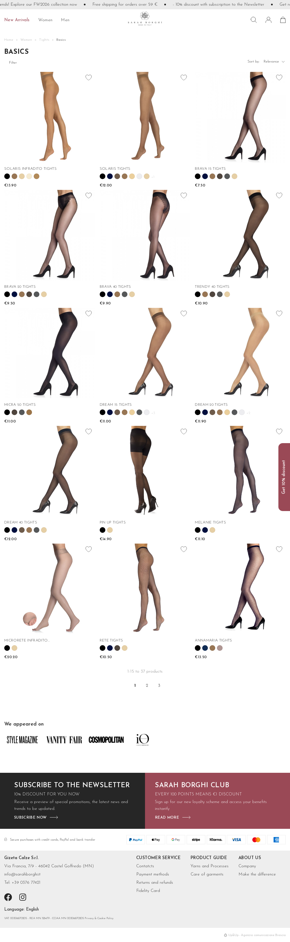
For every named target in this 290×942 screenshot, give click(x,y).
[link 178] (198, 530)
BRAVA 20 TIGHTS (20, 287)
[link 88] (220, 176)
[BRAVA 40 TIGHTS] (145, 235)
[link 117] (198, 294)
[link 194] (110, 648)
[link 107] (102, 294)
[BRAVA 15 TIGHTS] (240, 117)
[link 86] (205, 176)
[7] (32, 910)
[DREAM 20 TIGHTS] (240, 353)
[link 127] (7, 412)
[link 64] (14, 176)
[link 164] (36, 530)
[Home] (8, 40)
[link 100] (36, 294)
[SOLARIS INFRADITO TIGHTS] (49, 117)
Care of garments (207, 874)
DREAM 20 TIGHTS (211, 405)
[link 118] (205, 294)
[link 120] (220, 294)
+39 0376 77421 (26, 883)
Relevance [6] (275, 62)
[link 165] (44, 530)
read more (167, 817)
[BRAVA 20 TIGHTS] (49, 235)
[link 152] (227, 412)
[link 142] (147, 412)
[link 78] (139, 176)
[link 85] (198, 176)
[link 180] (212, 530)
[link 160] (7, 530)
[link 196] (124, 648)
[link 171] (102, 530)
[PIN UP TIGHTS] (145, 471)
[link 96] (7, 294)
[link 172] (110, 530)
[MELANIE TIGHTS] (240, 471)
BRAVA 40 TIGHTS (115, 287)
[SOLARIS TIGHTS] (145, 117)
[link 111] (132, 294)
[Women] (26, 40)
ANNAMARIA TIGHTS (213, 640)
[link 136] (102, 412)
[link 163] (29, 530)
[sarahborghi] (145, 19)
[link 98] (22, 294)
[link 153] (234, 412)
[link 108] (110, 294)
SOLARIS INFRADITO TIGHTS (30, 169)
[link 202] (198, 648)
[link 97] (14, 294)
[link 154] (242, 412)
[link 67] (36, 176)
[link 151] (220, 412)
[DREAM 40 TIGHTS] (49, 471)
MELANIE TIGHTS (210, 522)
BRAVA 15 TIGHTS (210, 169)
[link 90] (234, 176)
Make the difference (257, 874)
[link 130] (29, 412)
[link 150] (212, 412)
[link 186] (7, 648)
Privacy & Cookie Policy (99, 918)
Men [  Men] (65, 20)
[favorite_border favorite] (89, 78)
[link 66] (29, 176)
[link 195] (117, 648)
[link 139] (124, 412)
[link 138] (117, 412)
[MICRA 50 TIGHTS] (49, 353)
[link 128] (14, 412)
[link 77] (132, 176)
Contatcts (145, 866)
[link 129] (22, 412)
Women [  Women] (45, 20)
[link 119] (212, 294)
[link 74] (110, 176)
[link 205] (220, 648)
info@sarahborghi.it (22, 874)
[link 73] (102, 176)
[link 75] (117, 176)
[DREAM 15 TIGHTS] (145, 353)
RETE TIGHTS (111, 640)
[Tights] (44, 40)
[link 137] (110, 412)
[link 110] (124, 294)
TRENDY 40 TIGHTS (212, 287)
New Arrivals (17, 20)
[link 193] (102, 648)
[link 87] (212, 176)
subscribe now (30, 817)
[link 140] (132, 412)
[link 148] (198, 412)
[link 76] (124, 176)
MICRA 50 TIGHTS (20, 405)
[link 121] (227, 294)
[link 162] (22, 530)
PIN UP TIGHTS (113, 522)
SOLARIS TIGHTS (115, 169)
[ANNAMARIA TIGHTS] (240, 589)
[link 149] (205, 412)
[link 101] (44, 294)
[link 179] (205, 530)
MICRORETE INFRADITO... (27, 640)
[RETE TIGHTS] (145, 589)
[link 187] (14, 648)
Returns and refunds (154, 883)
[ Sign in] (268, 20)
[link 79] (147, 176)
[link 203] (205, 648)
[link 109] (117, 294)
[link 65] (22, 176)
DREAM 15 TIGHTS (116, 405)
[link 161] (14, 530)
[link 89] (227, 176)
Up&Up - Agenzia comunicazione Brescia (257, 935)
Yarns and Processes (210, 866)
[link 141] (139, 412)
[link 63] (7, 176)
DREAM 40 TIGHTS (20, 522)
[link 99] (29, 294)
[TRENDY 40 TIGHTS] (240, 235)
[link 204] (212, 648)
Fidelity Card (148, 891)
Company (247, 866)
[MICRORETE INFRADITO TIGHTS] (49, 589)
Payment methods (152, 874)
